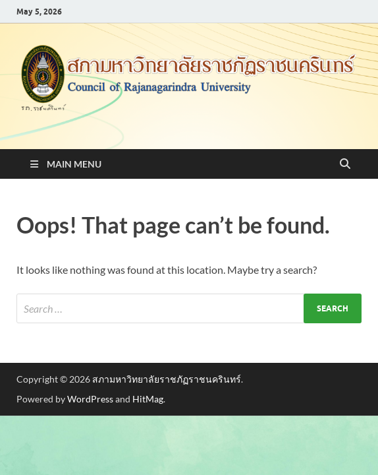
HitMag (147, 398)
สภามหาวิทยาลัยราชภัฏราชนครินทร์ (166, 379)
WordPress (90, 398)
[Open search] (345, 164)
